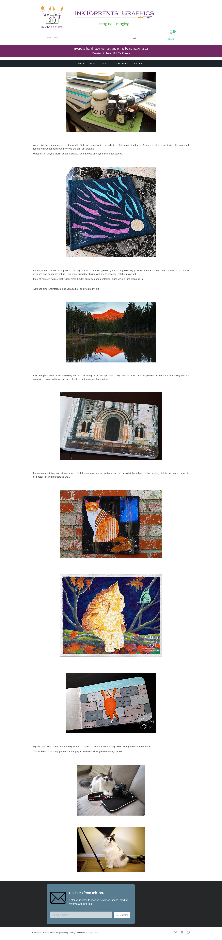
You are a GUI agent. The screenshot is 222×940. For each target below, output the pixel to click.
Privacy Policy (92, 933)
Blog (105, 63)
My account (121, 63)
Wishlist (139, 63)
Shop (81, 63)
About (93, 63)
